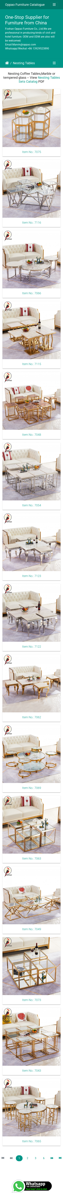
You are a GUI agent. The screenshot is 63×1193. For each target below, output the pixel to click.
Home (7, 63)
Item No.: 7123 (31, 576)
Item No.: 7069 (31, 788)
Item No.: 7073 (31, 1000)
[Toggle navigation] (54, 4)
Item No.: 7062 (31, 717)
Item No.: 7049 (31, 929)
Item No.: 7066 (31, 293)
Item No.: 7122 (31, 646)
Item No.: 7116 (31, 222)
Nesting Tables (24, 63)
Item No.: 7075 (31, 152)
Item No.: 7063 (31, 858)
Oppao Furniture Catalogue (25, 5)
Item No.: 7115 (31, 364)
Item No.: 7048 (31, 434)
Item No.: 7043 (31, 1070)
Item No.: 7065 (31, 1141)
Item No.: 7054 (31, 505)
